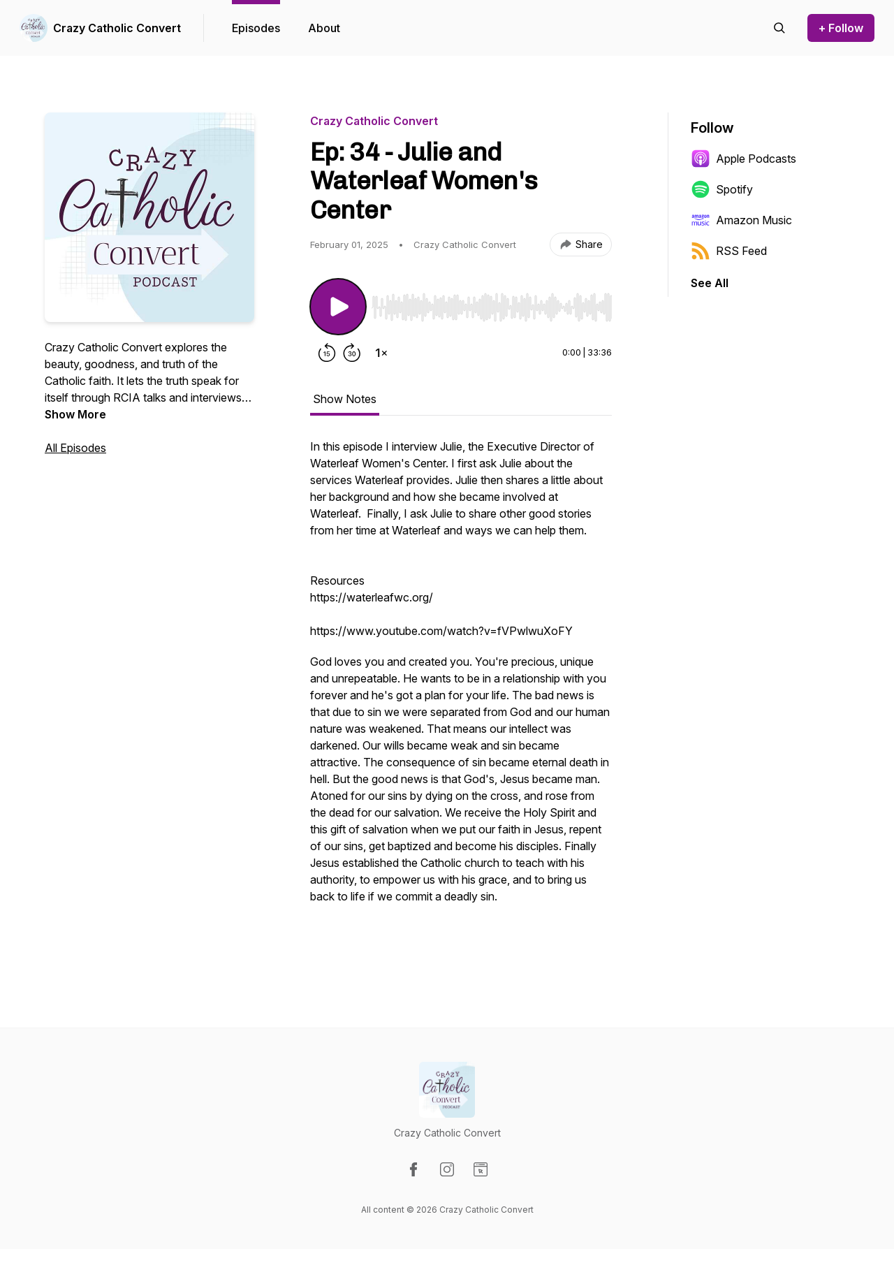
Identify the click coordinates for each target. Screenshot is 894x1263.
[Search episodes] (779, 28)
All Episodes (75, 448)
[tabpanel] (461, 693)
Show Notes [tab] (344, 399)
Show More (75, 414)
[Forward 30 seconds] (352, 353)
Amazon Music (741, 220)
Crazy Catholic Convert (117, 28)
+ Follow (841, 28)
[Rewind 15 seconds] (327, 353)
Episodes (256, 28)
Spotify (722, 189)
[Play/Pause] (338, 307)
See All (709, 283)
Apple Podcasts (743, 158)
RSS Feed (729, 251)
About (324, 28)
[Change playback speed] (381, 353)
